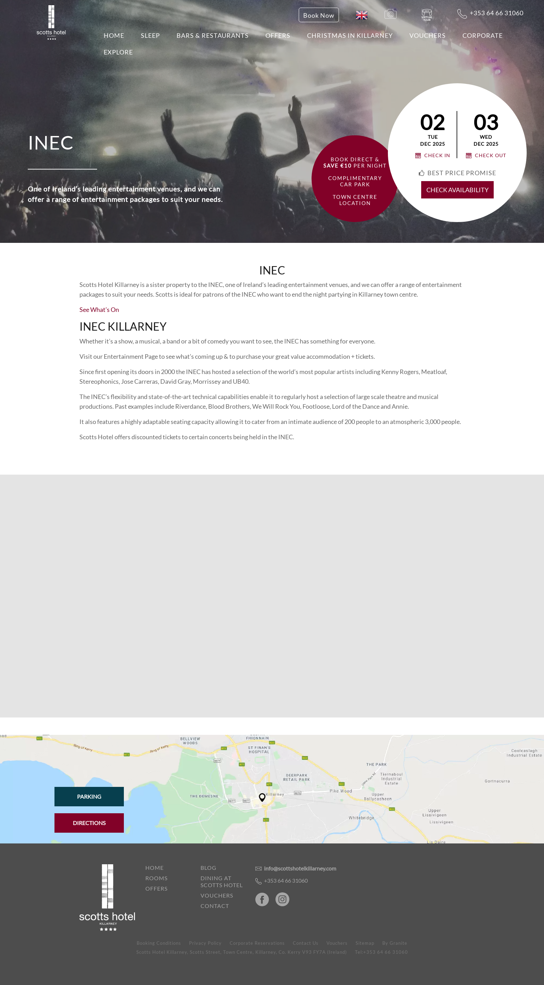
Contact (215, 905)
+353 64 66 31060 (490, 14)
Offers (277, 35)
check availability (457, 190)
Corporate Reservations (257, 943)
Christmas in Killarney (350, 35)
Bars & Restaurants (213, 35)
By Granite (394, 943)
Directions (89, 823)
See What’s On (99, 309)
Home (114, 35)
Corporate (482, 35)
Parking (89, 796)
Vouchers (427, 35)
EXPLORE (118, 52)
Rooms (156, 878)
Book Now (318, 15)
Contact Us (305, 943)
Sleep (150, 35)
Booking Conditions (159, 943)
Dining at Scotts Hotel (222, 881)
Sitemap (365, 943)
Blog (208, 867)
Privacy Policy (205, 943)
